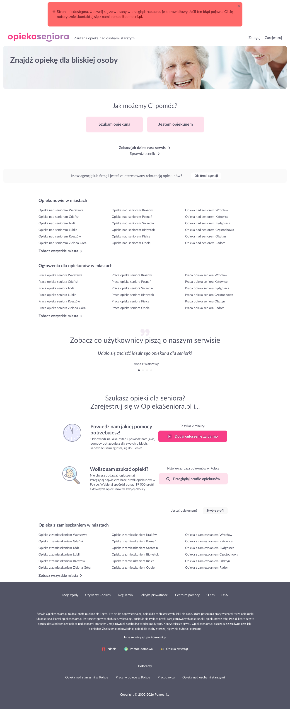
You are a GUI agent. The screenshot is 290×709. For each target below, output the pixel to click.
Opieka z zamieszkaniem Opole (133, 567)
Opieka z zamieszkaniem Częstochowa (211, 554)
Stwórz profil (215, 510)
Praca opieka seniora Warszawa (60, 275)
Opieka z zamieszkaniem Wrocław (208, 535)
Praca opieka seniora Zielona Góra (62, 308)
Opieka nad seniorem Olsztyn (205, 236)
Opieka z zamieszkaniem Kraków (134, 535)
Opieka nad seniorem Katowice (206, 216)
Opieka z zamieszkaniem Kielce (133, 561)
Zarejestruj (273, 38)
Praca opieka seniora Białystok (133, 295)
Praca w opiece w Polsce (133, 677)
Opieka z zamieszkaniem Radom (207, 567)
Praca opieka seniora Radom (205, 308)
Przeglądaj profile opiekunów (193, 479)
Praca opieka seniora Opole (131, 308)
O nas (210, 595)
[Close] (239, 4)
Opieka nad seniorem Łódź (57, 223)
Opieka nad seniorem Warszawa (61, 210)
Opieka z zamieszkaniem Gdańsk (61, 541)
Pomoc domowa (138, 649)
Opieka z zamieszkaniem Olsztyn (207, 561)
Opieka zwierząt (174, 649)
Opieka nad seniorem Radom (205, 243)
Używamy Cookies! (98, 595)
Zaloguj (254, 38)
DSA (224, 595)
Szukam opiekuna (114, 124)
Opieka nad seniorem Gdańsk (59, 216)
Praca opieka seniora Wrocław (206, 275)
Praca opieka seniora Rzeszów (59, 301)
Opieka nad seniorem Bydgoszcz (207, 223)
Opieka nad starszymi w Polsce (86, 677)
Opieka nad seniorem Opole (131, 243)
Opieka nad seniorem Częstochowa (209, 230)
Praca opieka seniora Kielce (130, 301)
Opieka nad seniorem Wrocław (206, 210)
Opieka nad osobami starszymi (38, 37)
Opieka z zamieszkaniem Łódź (59, 548)
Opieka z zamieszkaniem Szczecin (135, 548)
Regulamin (125, 595)
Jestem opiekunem (175, 124)
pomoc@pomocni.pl (126, 17)
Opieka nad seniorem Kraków (132, 210)
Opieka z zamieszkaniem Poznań (134, 541)
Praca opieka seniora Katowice (206, 281)
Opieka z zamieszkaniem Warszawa (63, 535)
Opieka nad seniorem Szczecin (133, 223)
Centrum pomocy (187, 595)
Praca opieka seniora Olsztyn (205, 301)
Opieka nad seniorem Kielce (131, 236)
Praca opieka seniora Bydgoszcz (207, 288)
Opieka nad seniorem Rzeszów (60, 236)
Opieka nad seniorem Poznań (132, 216)
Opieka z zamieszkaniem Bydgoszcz (209, 548)
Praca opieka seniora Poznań (131, 281)
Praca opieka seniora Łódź (56, 288)
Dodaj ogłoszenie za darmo (193, 436)
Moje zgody (70, 595)
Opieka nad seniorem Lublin (58, 230)
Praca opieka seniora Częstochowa (209, 295)
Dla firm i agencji (206, 175)
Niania (109, 649)
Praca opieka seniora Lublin (57, 295)
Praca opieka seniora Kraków (132, 275)
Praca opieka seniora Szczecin (132, 288)
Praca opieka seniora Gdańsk (58, 281)
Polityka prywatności (154, 595)
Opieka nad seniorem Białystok (133, 230)
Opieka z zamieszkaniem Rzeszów (62, 561)
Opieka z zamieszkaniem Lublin (60, 554)
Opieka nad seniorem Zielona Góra (63, 243)
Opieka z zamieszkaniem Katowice (208, 541)
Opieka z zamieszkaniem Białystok (135, 554)
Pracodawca (166, 677)
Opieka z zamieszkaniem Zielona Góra (65, 567)
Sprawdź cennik (145, 154)
